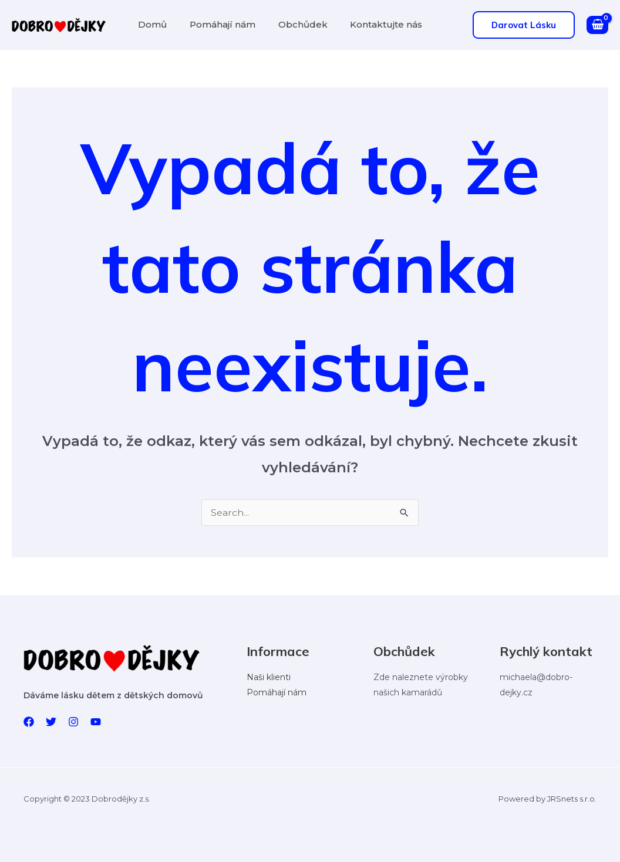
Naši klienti (269, 677)
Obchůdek (293, 24)
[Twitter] (51, 721)
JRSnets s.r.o (571, 798)
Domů (150, 24)
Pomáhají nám (217, 24)
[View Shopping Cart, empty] (597, 25)
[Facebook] (28, 721)
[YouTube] (95, 721)
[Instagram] (73, 721)
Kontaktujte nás (372, 24)
